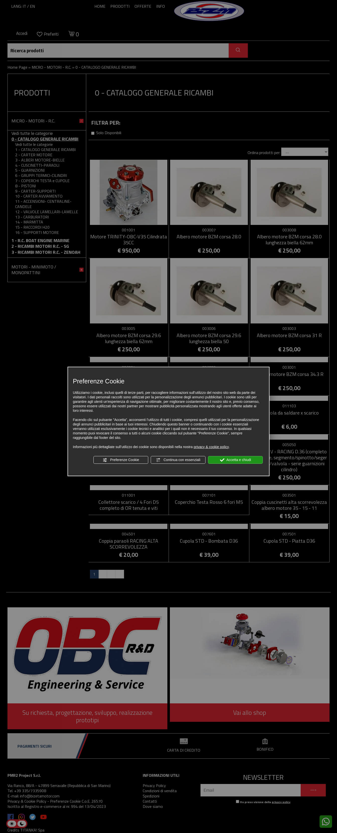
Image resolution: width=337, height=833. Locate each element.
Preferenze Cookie (121, 460)
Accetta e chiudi (235, 460)
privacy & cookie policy (211, 447)
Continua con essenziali (178, 460)
